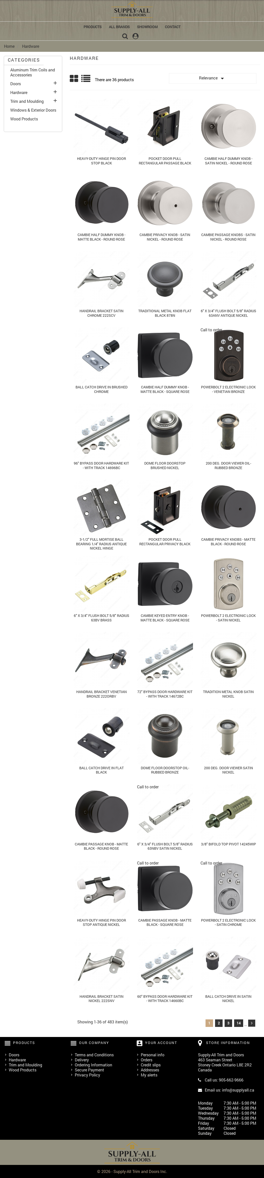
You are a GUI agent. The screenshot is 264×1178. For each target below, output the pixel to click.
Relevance (212, 78)
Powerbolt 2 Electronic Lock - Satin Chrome (228, 922)
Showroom (147, 26)
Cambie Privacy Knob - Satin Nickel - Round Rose (165, 237)
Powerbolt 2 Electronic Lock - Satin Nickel (228, 617)
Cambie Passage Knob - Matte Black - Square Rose (164, 922)
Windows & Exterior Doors (33, 110)
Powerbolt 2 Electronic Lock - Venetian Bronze (228, 389)
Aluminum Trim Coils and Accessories (32, 72)
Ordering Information (93, 1064)
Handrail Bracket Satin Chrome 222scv (101, 313)
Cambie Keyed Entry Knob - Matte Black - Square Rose (165, 617)
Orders (146, 1059)
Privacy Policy (87, 1074)
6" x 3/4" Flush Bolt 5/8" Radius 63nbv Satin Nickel (165, 846)
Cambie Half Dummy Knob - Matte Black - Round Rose (101, 237)
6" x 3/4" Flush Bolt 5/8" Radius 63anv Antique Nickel (228, 313)
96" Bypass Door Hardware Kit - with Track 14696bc (101, 465)
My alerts (149, 1074)
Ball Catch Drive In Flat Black (101, 770)
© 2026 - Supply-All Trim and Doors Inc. (132, 1171)
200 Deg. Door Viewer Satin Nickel (228, 770)
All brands (119, 26)
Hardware (18, 92)
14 (239, 1023)
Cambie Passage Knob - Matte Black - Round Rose (101, 846)
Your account (161, 1042)
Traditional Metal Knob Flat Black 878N (164, 313)
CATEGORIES (24, 60)
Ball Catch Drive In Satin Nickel (228, 998)
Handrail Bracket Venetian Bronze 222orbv (101, 694)
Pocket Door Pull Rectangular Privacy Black (164, 541)
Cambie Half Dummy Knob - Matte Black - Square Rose (165, 389)
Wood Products (24, 118)
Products (93, 26)
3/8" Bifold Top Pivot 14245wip (228, 844)
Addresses (150, 1069)
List (86, 80)
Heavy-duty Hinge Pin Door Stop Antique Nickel (101, 922)
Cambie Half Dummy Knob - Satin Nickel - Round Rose (228, 160)
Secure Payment (89, 1069)
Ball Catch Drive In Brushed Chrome (101, 389)
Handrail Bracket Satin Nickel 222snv (101, 998)
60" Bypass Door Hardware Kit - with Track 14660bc (164, 998)
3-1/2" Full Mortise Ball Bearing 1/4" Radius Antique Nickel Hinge (101, 544)
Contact (172, 26)
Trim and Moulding (27, 101)
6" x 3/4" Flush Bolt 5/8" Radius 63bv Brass (101, 617)
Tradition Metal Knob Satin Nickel (228, 694)
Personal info (152, 1054)
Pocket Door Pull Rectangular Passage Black (165, 160)
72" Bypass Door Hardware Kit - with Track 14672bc (164, 694)
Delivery (82, 1059)
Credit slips (151, 1064)
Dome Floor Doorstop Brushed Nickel (164, 465)
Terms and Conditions (94, 1054)
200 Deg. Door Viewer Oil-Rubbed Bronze (228, 465)
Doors (15, 83)
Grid (74, 78)
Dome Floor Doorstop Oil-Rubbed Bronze (165, 770)
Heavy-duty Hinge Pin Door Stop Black (101, 160)
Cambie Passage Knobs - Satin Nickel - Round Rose (228, 237)
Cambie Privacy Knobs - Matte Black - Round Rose (228, 541)
